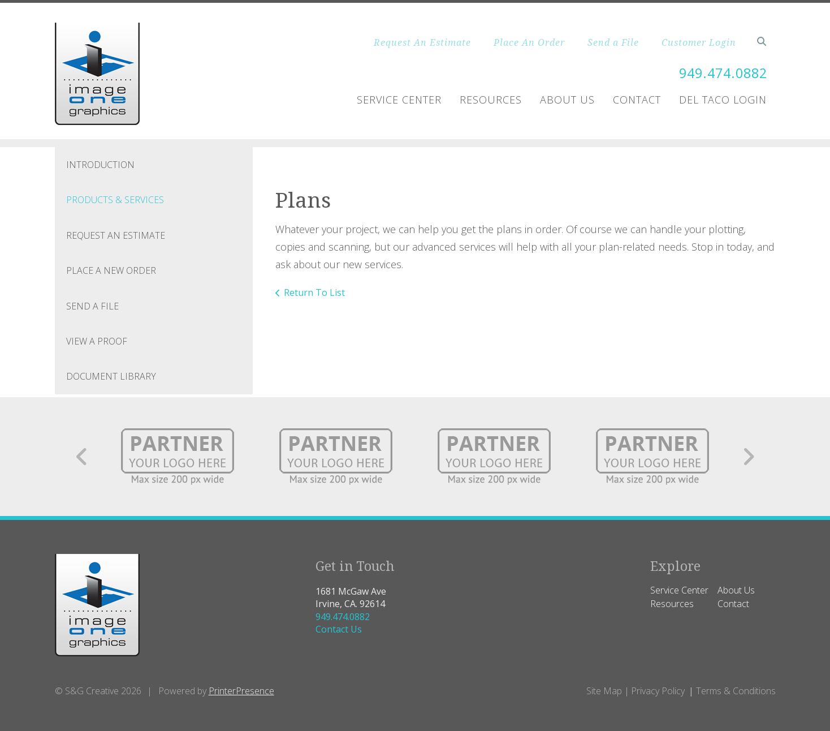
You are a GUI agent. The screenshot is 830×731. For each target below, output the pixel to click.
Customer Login (699, 42)
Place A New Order (111, 270)
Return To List (314, 292)
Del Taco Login (723, 99)
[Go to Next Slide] (748, 456)
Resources (491, 99)
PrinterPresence (241, 691)
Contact (637, 99)
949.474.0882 (720, 72)
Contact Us (338, 629)
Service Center (399, 99)
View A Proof (96, 341)
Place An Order (529, 42)
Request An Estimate (422, 42)
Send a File (613, 42)
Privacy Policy (658, 691)
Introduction (100, 164)
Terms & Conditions (736, 691)
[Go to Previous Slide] (82, 456)
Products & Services (115, 200)
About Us (567, 99)
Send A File (92, 306)
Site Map (604, 691)
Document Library (111, 376)
